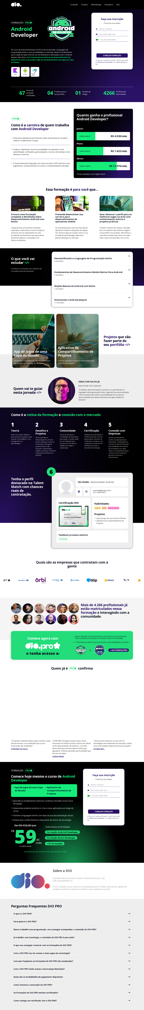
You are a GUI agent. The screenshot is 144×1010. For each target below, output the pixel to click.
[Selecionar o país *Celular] (97, 39)
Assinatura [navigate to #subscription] (109, 4)
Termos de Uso (120, 62)
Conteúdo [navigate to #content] (74, 4)
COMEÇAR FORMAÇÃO (112, 55)
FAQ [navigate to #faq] (117, 4)
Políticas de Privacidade (104, 62)
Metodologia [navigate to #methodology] (96, 4)
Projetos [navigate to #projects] (84, 4)
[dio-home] (16, 4)
